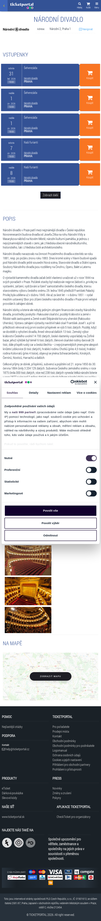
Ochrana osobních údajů (66, 755)
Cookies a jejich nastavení (67, 760)
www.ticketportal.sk (13, 817)
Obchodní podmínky (64, 741)
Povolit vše (50, 510)
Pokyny (56, 798)
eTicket (6, 788)
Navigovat (86, 29)
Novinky (57, 788)
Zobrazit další (50, 195)
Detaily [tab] (33, 392)
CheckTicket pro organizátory (73, 817)
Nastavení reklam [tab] (59, 392)
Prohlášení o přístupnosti (66, 769)
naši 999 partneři (24, 412)
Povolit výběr (50, 523)
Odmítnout (50, 535)
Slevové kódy (9, 798)
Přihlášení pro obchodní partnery (71, 765)
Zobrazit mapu (50, 676)
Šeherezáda (30, 68)
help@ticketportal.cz (15, 749)
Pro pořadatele (60, 727)
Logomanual (59, 750)
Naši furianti (31, 142)
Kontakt (57, 736)
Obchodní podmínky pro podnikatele (73, 746)
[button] (88, 6)
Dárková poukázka (12, 793)
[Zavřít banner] (95, 382)
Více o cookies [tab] (87, 392)
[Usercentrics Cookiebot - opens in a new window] (70, 382)
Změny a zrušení (61, 793)
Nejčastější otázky (12, 727)
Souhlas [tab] (12, 392)
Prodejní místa (60, 731)
